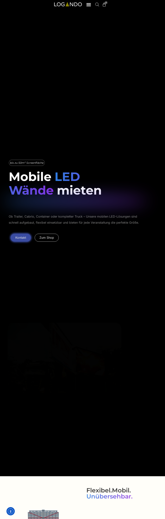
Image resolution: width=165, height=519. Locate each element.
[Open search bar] (97, 4)
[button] (88, 4)
